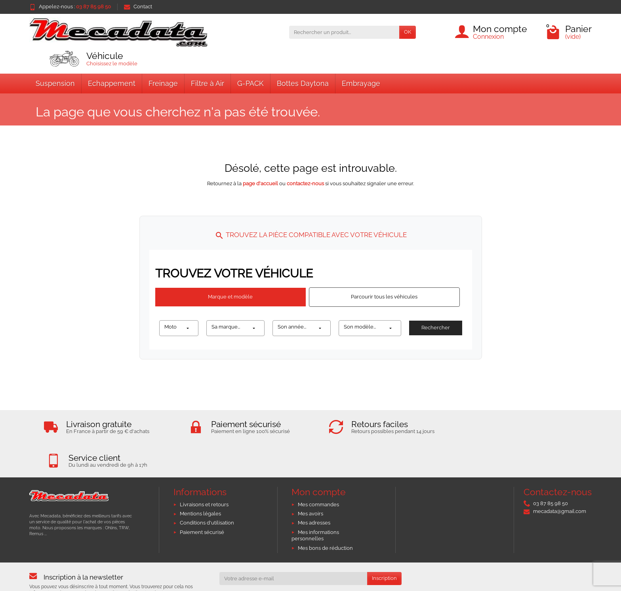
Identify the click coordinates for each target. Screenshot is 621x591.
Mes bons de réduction (325, 514)
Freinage (163, 83)
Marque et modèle (230, 297)
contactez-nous (305, 183)
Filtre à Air (207, 83)
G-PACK (250, 83)
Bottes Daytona (303, 83)
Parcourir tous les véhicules (384, 297)
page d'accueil (260, 183)
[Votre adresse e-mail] (293, 544)
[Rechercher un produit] (344, 32)
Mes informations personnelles (315, 501)
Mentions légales (200, 480)
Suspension (55, 83)
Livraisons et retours (204, 470)
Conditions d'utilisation (207, 489)
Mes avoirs (310, 480)
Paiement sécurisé (202, 498)
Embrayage (361, 83)
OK (407, 32)
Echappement (111, 83)
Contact (138, 7)
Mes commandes (318, 470)
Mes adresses (314, 489)
